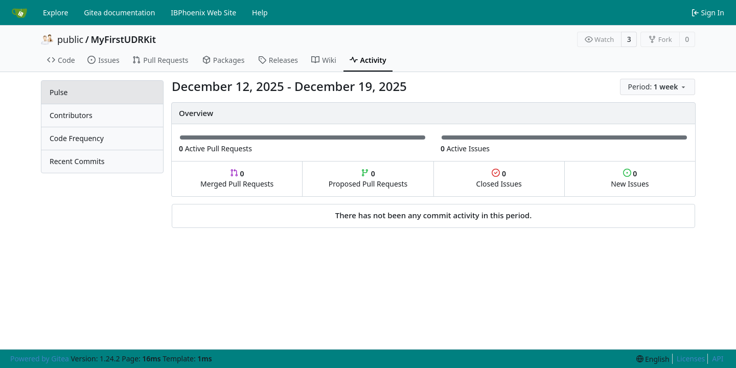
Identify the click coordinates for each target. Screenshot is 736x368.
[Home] (19, 13)
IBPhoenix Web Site (203, 12)
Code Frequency (77, 138)
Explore (55, 12)
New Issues (630, 179)
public (70, 39)
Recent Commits (77, 161)
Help (260, 12)
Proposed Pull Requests (368, 179)
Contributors (71, 115)
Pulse (58, 92)
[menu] (657, 87)
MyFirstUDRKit (123, 39)
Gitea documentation (119, 12)
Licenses (691, 358)
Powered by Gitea (39, 358)
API (717, 358)
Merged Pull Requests (236, 179)
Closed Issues (499, 179)
